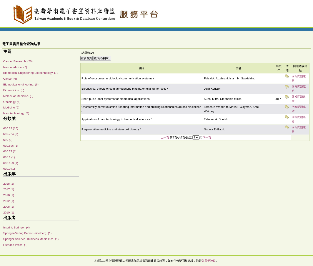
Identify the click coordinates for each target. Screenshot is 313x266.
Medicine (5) (11, 107)
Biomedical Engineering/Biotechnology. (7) (30, 72)
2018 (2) (8, 183)
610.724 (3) (10, 134)
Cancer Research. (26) (18, 61)
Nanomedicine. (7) (15, 67)
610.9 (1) (9, 168)
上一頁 (165, 137)
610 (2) (7, 139)
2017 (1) (8, 189)
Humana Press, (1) (15, 244)
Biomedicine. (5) (13, 90)
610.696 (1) (10, 145)
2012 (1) (8, 201)
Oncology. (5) (11, 101)
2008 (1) (8, 206)
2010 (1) (8, 212)
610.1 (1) (9, 157)
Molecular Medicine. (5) (18, 96)
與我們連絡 (209, 260)
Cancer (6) (10, 78)
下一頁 (207, 137)
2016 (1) (8, 195)
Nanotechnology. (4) (16, 113)
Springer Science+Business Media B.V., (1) (31, 239)
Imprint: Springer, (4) (16, 227)
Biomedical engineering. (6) (20, 84)
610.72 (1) (10, 151)
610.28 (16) (10, 128)
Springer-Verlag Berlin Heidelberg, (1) (27, 233)
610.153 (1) (10, 163)
